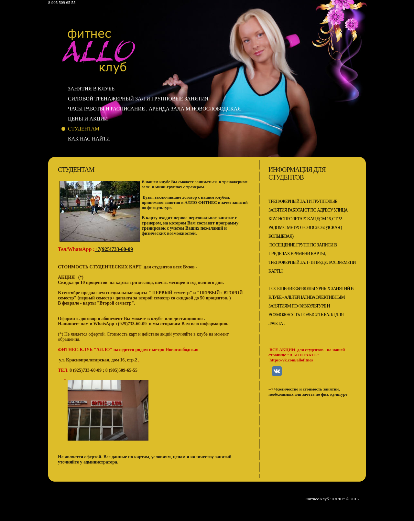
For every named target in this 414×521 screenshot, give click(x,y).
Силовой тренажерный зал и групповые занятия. (139, 98)
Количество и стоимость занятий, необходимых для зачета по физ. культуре (307, 392)
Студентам (83, 128)
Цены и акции (88, 118)
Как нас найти (89, 138)
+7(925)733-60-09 (114, 249)
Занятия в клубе (91, 88)
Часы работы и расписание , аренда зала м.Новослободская (154, 108)
